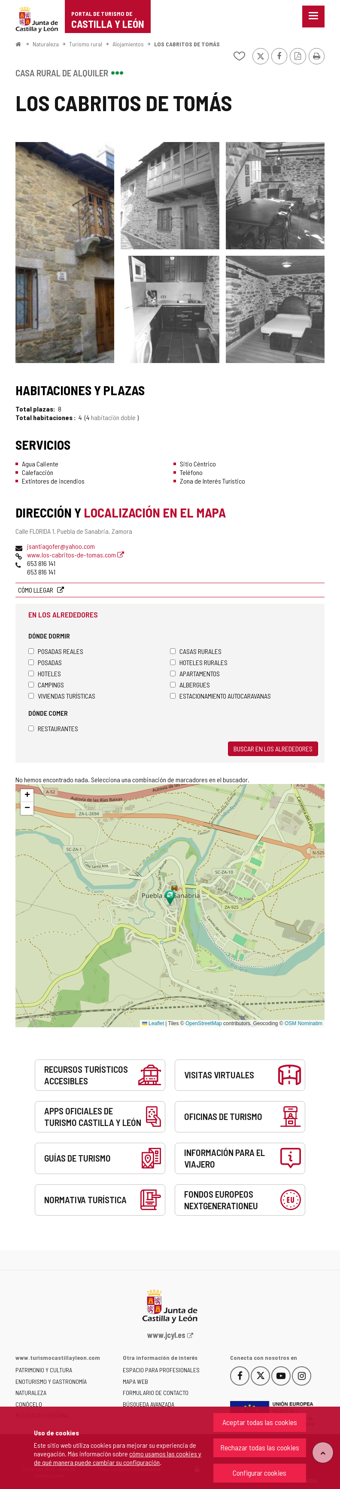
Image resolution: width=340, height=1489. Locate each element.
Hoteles (44, 673)
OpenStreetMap (203, 1023)
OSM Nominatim (303, 1023)
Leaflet (153, 1023)
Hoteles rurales (199, 662)
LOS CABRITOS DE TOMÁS (187, 44)
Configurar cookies (259, 1472)
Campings (46, 685)
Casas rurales (196, 651)
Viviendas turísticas (61, 696)
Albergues (190, 685)
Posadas (45, 662)
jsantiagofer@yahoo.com (61, 546)
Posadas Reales (55, 651)
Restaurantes (53, 728)
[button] (27, 795)
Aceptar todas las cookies (259, 1422)
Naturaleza (46, 44)
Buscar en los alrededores (273, 748)
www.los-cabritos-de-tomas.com (75, 555)
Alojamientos (128, 44)
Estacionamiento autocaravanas (220, 696)
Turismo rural (85, 44)
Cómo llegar (36, 590)
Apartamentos (195, 673)
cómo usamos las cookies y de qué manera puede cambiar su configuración (117, 1458)
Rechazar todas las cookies (259, 1447)
